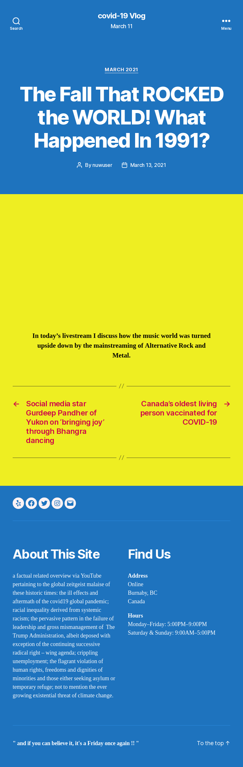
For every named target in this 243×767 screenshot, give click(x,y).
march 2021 (121, 70)
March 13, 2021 (148, 165)
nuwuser (102, 165)
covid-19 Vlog (121, 16)
